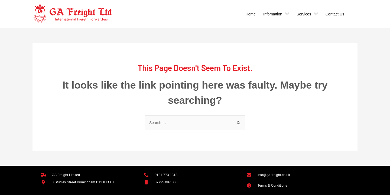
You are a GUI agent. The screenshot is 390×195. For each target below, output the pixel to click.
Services (304, 14)
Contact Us (335, 14)
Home (251, 14)
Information (272, 14)
